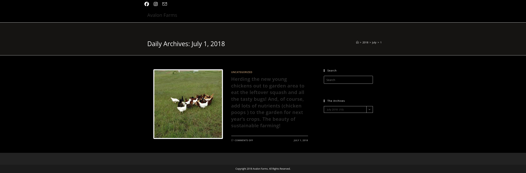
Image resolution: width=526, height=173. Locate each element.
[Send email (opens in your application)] (164, 4)
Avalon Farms (162, 15)
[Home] (357, 42)
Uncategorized (241, 72)
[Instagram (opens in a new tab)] (155, 4)
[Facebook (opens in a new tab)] (147, 4)
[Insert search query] (348, 80)
